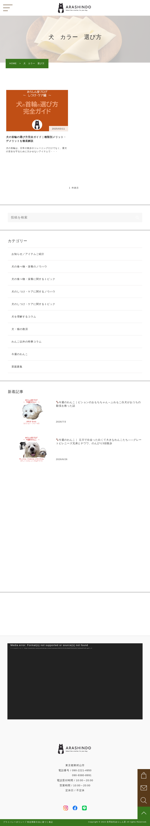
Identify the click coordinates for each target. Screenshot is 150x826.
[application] (74, 681)
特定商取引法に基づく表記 (40, 822)
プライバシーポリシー (14, 822)
